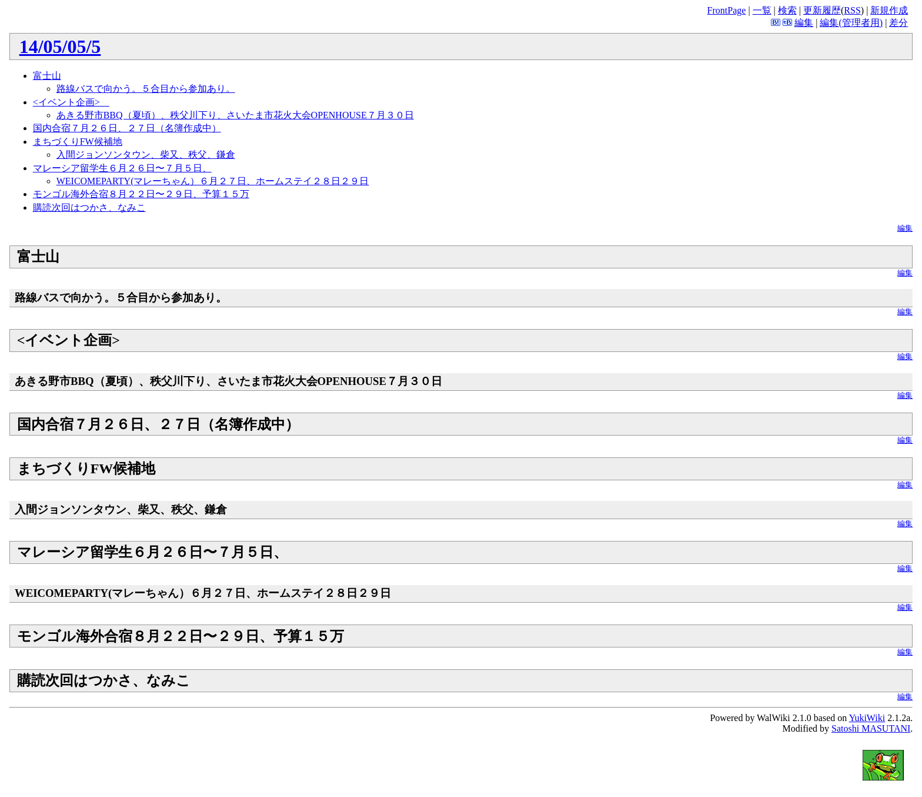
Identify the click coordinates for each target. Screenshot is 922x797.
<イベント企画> (71, 102)
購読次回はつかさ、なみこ (89, 207)
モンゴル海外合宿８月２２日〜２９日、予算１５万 (141, 194)
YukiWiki (867, 718)
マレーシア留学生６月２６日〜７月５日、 (122, 168)
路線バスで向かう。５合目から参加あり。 (145, 89)
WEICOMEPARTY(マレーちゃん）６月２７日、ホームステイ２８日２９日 (212, 181)
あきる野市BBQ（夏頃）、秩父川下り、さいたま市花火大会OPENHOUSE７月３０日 (235, 115)
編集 (803, 23)
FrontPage (726, 10)
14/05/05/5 (60, 46)
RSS (852, 10)
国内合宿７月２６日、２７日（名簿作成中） (127, 128)
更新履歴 (822, 10)
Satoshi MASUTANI (870, 728)
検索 (787, 10)
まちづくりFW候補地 (77, 142)
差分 (898, 23)
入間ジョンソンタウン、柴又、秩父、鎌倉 (145, 155)
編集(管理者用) (851, 23)
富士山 (47, 76)
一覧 (762, 10)
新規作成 (889, 10)
